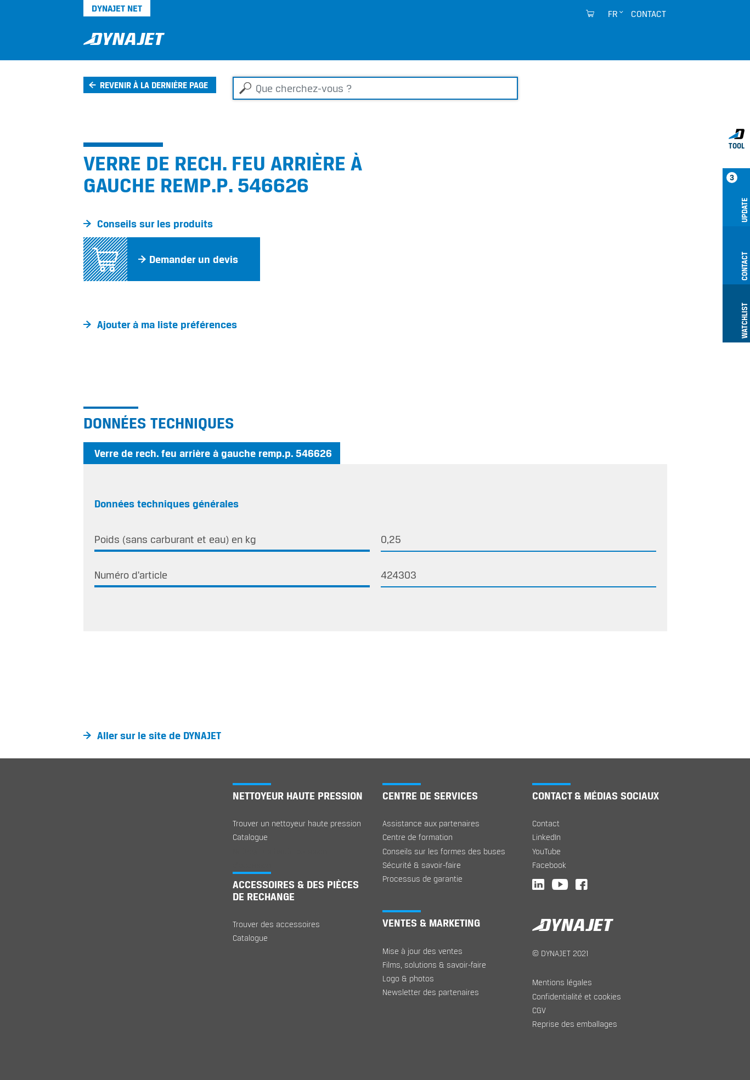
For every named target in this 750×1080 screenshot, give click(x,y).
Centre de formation (417, 837)
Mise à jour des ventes (422, 951)
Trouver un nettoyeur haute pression (297, 823)
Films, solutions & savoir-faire (434, 964)
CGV (539, 1010)
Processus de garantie (422, 878)
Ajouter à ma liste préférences (167, 324)
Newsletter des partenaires (430, 992)
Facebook (549, 865)
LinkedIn (546, 837)
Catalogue (250, 837)
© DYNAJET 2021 (560, 953)
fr (613, 13)
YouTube (546, 851)
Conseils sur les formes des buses (443, 851)
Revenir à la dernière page (154, 85)
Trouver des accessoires (276, 924)
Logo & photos (408, 978)
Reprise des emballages (574, 1023)
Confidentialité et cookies (576, 996)
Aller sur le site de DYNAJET (159, 735)
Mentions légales (562, 982)
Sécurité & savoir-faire (421, 865)
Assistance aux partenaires (431, 823)
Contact (648, 13)
